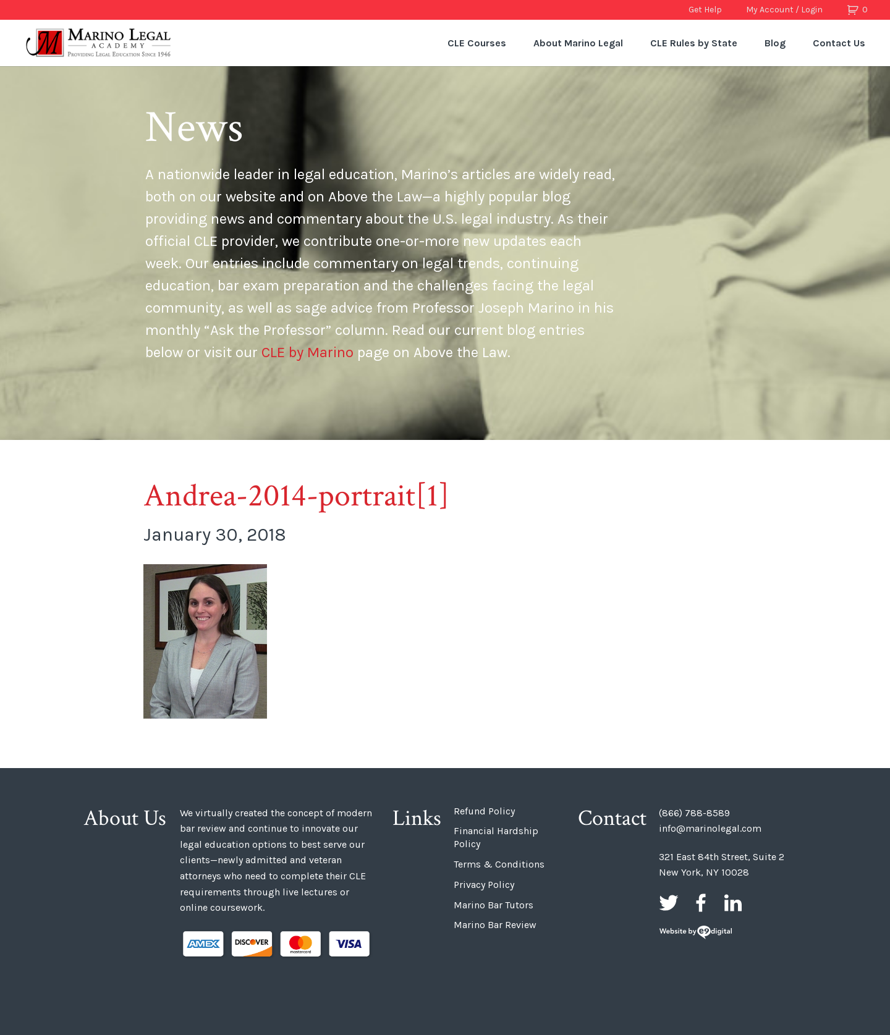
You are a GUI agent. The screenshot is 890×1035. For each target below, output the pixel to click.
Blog (775, 43)
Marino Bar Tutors (493, 905)
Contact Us (839, 43)
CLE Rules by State (693, 43)
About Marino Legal (578, 43)
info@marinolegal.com (710, 828)
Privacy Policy (484, 884)
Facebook (701, 903)
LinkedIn (733, 903)
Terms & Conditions (499, 864)
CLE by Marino (307, 352)
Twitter (669, 903)
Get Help (705, 9)
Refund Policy (484, 811)
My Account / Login (784, 9)
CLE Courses (476, 43)
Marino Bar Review (495, 925)
